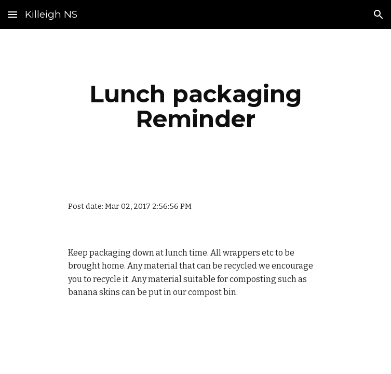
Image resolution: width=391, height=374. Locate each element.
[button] (12, 14)
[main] (195, 106)
